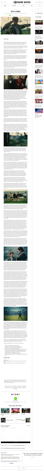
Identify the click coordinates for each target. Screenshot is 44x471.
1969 (11, 385)
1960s (9, 385)
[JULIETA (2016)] (39, 91)
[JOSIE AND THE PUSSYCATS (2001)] (39, 101)
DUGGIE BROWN (7, 386)
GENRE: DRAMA (20, 386)
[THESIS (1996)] (39, 71)
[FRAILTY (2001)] (39, 61)
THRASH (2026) (36, 25)
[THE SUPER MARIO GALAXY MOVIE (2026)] (39, 111)
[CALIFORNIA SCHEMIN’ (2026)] (39, 51)
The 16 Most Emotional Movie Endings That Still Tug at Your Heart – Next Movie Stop (14, 447)
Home (5, 5)
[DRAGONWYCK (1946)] (39, 32)
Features (14, 5)
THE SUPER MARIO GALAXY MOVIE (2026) (38, 113)
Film (31, 5)
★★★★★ (6, 385)
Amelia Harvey (2, 414)
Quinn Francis (13, 414)
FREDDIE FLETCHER (15, 386)
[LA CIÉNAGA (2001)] (39, 42)
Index (23, 5)
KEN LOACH (24, 386)
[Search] (42, 2)
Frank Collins (12, 14)
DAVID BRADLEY (24, 385)
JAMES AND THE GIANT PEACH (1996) (38, 84)
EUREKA (11, 386)
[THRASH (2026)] (39, 22)
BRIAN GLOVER (14, 385)
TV (39, 5)
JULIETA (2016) (36, 94)
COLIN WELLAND (19, 385)
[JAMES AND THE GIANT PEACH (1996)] (39, 82)
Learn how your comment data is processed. (18, 444)
